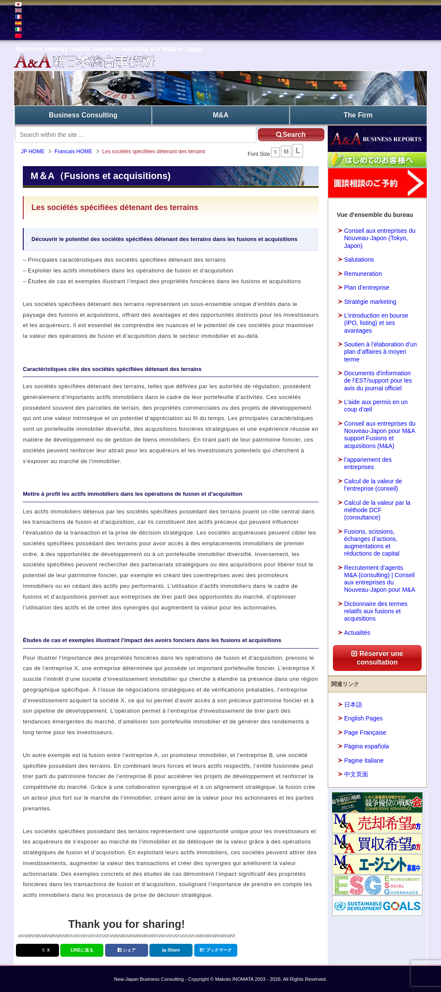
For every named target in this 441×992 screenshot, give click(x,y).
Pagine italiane (364, 758)
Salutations (359, 258)
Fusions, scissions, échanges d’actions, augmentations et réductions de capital (371, 541)
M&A (220, 114)
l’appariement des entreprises (368, 462)
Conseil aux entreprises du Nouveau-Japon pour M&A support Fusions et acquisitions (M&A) (380, 433)
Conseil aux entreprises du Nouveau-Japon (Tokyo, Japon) (380, 236)
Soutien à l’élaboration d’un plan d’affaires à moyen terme (380, 350)
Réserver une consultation (377, 656)
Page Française (365, 730)
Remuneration (363, 272)
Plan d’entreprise (366, 286)
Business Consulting (83, 114)
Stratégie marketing (370, 300)
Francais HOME (77, 152)
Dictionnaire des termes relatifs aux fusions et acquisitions (375, 609)
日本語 (353, 702)
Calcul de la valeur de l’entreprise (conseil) (373, 483)
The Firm (358, 114)
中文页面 (356, 772)
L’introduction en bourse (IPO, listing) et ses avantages (376, 321)
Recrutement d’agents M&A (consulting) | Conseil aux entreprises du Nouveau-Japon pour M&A (379, 577)
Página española (366, 745)
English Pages (363, 717)
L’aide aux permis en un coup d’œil (376, 404)
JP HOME (37, 152)
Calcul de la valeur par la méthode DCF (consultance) (377, 508)
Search (283, 132)
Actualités (357, 630)
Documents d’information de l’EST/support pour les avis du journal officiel (378, 379)
